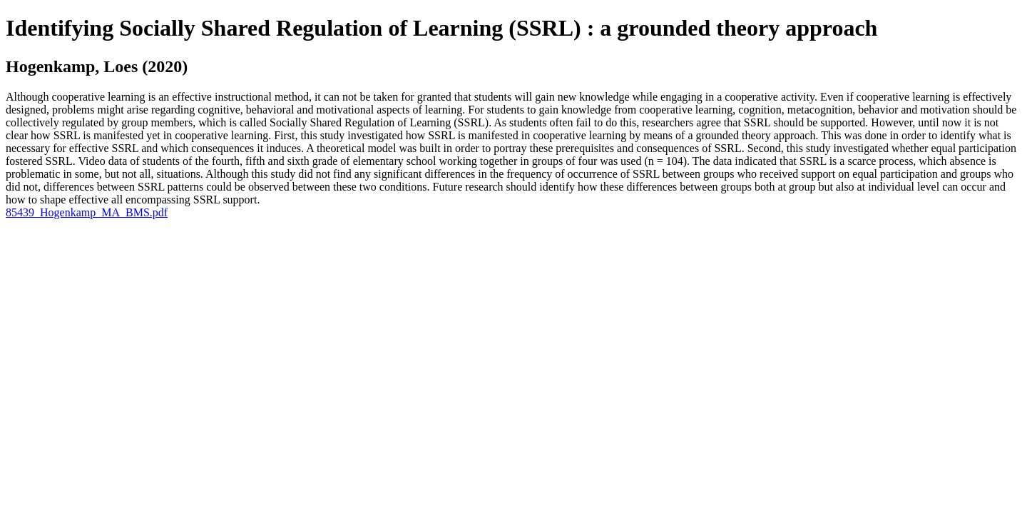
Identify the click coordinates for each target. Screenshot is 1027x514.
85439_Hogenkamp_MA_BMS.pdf (87, 212)
